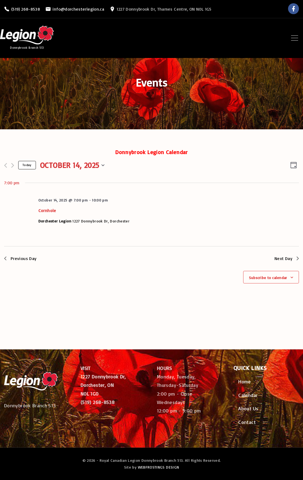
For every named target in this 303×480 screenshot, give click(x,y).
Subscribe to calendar (268, 277)
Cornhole (47, 210)
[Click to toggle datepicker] (72, 165)
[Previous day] (5, 165)
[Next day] (12, 165)
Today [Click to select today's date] (27, 165)
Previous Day (20, 258)
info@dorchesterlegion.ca (78, 9)
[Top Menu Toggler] (295, 38)
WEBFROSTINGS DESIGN (158, 467)
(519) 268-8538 (25, 9)
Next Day (286, 258)
